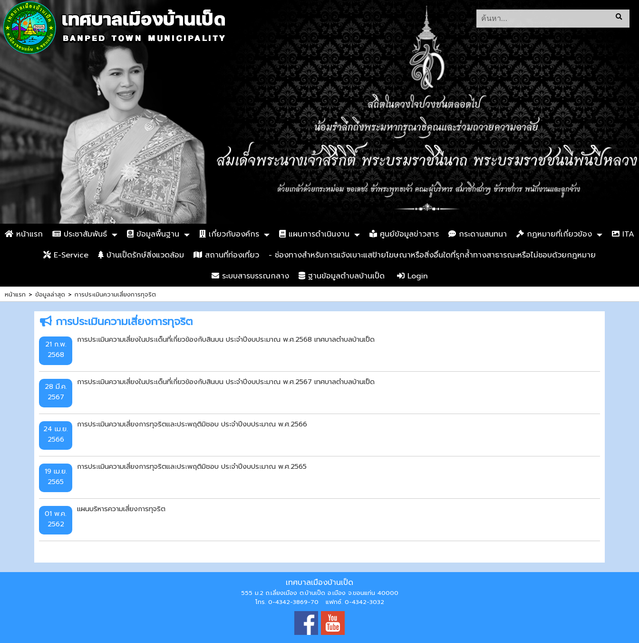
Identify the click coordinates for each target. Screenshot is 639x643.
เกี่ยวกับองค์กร (229, 234)
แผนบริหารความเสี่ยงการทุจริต (121, 509)
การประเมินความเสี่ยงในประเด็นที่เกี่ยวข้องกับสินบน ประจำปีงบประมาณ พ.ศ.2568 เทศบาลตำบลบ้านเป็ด (226, 339)
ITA (623, 234)
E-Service (65, 255)
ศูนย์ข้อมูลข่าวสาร (404, 234)
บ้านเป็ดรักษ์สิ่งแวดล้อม (141, 255)
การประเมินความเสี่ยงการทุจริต (115, 294)
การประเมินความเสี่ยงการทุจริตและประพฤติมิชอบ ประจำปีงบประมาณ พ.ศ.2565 (192, 466)
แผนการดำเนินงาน (314, 234)
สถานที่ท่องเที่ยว (226, 255)
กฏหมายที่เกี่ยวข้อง (554, 234)
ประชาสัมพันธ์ (79, 234)
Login (412, 276)
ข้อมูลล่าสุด (50, 294)
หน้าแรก (24, 234)
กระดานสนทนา (477, 234)
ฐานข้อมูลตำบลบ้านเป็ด (342, 276)
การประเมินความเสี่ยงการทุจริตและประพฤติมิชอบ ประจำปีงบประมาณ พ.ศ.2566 (192, 424)
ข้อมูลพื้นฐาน (153, 234)
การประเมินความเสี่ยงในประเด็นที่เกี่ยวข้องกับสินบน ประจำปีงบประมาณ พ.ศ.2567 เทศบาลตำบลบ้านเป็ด (226, 381)
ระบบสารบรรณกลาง (250, 276)
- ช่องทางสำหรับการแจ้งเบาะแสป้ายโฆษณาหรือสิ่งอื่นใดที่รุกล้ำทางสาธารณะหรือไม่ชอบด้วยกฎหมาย (432, 255)
